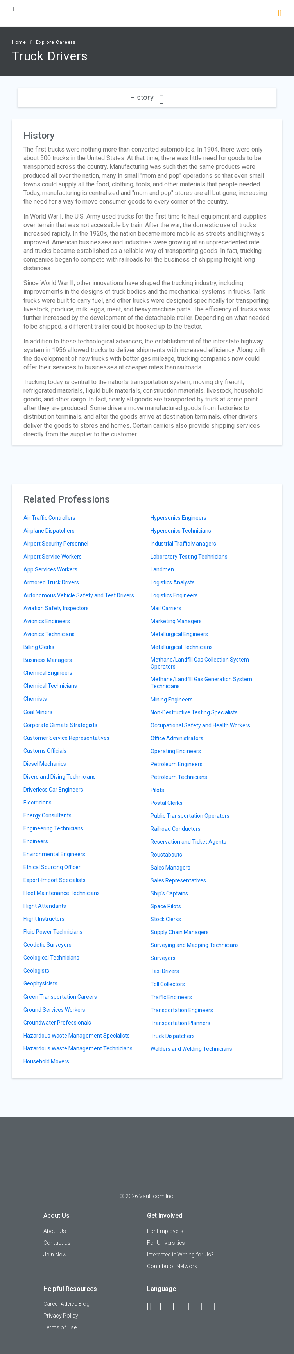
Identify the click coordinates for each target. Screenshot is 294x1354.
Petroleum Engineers (177, 764)
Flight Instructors (44, 919)
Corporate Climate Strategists (60, 725)
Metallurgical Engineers (179, 634)
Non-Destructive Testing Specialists (194, 712)
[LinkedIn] (165, 1306)
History (147, 97)
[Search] (279, 14)
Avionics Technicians (49, 634)
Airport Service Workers (52, 556)
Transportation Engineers (182, 1010)
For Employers (165, 1231)
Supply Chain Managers (180, 932)
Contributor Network (172, 1266)
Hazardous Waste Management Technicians (78, 1048)
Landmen (162, 569)
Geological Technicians (51, 957)
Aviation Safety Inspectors (56, 608)
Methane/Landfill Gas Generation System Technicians (201, 682)
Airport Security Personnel (55, 544)
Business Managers (47, 660)
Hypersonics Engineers (178, 518)
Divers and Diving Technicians (59, 777)
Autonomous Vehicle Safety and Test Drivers (78, 595)
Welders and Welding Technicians (191, 1049)
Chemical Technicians (50, 686)
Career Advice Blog (66, 1304)
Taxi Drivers (165, 971)
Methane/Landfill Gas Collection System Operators (200, 663)
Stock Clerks (166, 919)
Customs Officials (44, 751)
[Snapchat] (217, 1306)
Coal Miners (37, 712)
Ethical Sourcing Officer (52, 867)
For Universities (166, 1243)
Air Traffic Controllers (49, 518)
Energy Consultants (47, 815)
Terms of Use (60, 1327)
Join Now (55, 1254)
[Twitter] (178, 1306)
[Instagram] (191, 1306)
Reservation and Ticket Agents (188, 842)
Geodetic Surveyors (47, 945)
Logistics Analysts (173, 582)
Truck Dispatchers (173, 1036)
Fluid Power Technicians (52, 932)
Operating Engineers (176, 751)
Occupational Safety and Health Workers (200, 725)
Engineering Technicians (53, 828)
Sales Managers (170, 867)
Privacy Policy (60, 1315)
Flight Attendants (44, 906)
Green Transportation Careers (60, 997)
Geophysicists (40, 983)
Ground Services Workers (54, 1010)
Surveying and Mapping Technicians (195, 945)
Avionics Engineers (46, 621)
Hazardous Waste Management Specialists (76, 1035)
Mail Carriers (166, 608)
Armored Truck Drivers (51, 582)
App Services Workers (50, 569)
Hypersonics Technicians (181, 531)
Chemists (35, 699)
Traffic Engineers (171, 997)
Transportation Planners (180, 1023)
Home (19, 42)
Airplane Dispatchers (49, 531)
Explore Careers (56, 42)
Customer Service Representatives (66, 738)
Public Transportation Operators (190, 816)
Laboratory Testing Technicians (189, 556)
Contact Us (57, 1243)
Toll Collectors (168, 984)
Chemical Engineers (47, 673)
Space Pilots (166, 906)
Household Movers (46, 1061)
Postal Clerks (167, 803)
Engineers (35, 841)
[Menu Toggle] (13, 9)
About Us (54, 1231)
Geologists (36, 970)
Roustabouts (166, 854)
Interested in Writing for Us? (180, 1254)
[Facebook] (152, 1306)
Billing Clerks (38, 647)
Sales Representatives (178, 880)
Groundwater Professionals (57, 1023)
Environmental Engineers (54, 854)
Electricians (37, 802)
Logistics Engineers (174, 595)
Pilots (157, 790)
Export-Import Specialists (54, 880)
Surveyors (163, 958)
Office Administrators (177, 738)
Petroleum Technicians (179, 777)
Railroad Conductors (176, 829)
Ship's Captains (169, 893)
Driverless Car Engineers (53, 789)
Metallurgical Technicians (182, 647)
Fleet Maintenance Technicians (61, 893)
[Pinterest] (204, 1306)
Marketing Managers (176, 621)
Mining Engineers (172, 699)
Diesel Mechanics (44, 764)
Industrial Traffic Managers (183, 544)
